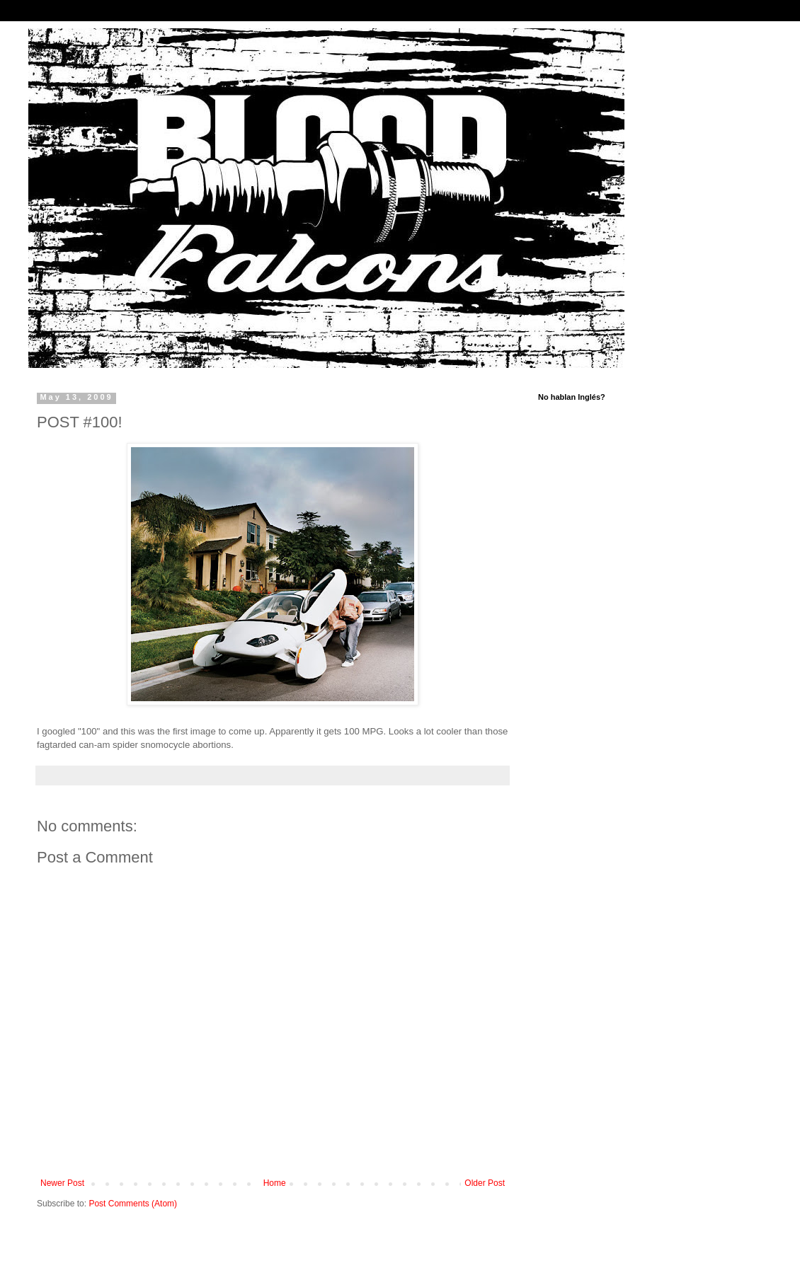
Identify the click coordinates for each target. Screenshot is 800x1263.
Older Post (484, 1183)
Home (274, 1183)
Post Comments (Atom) (132, 1204)
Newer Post (62, 1183)
